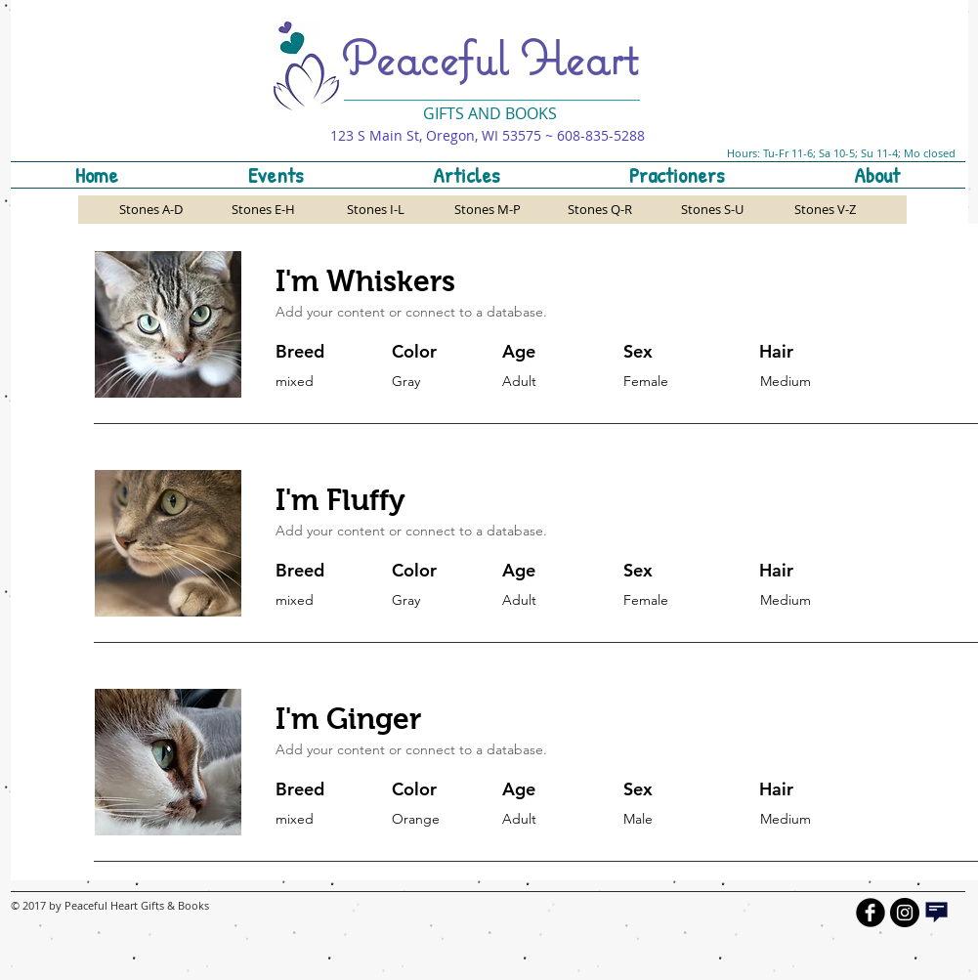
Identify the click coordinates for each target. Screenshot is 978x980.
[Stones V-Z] (825, 209)
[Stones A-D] (151, 209)
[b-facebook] (870, 912)
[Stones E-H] (263, 209)
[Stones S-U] (713, 209)
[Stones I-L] (375, 209)
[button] (677, 175)
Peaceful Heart (489, 57)
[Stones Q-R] (600, 209)
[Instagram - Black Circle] (904, 912)
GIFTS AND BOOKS (490, 113)
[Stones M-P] (488, 209)
